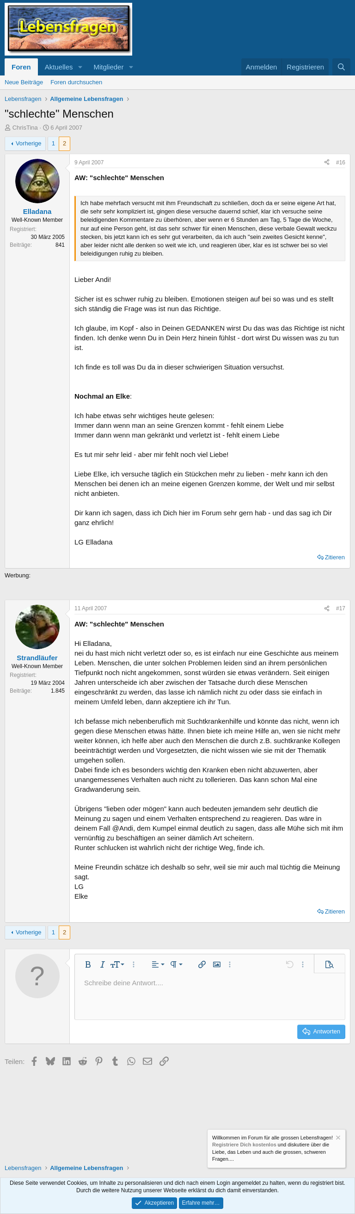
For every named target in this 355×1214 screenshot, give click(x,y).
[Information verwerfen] (337, 1138)
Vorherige (29, 143)
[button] (79, 66)
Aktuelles (59, 67)
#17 (340, 608)
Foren (21, 67)
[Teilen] (327, 162)
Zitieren (335, 557)
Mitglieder (108, 67)
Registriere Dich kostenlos (244, 1144)
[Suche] (341, 66)
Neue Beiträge (24, 82)
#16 (340, 162)
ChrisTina (25, 127)
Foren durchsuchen (76, 82)
